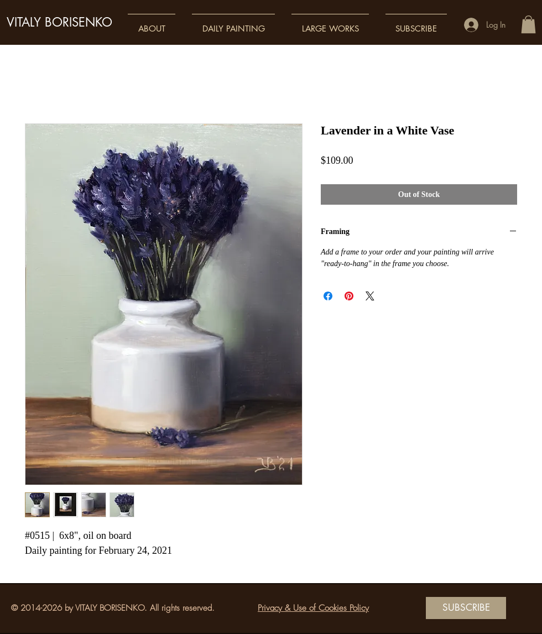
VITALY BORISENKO (59, 22)
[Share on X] (370, 296)
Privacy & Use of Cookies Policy (313, 608)
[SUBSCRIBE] (466, 608)
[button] (151, 23)
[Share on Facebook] (328, 296)
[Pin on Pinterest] (349, 296)
